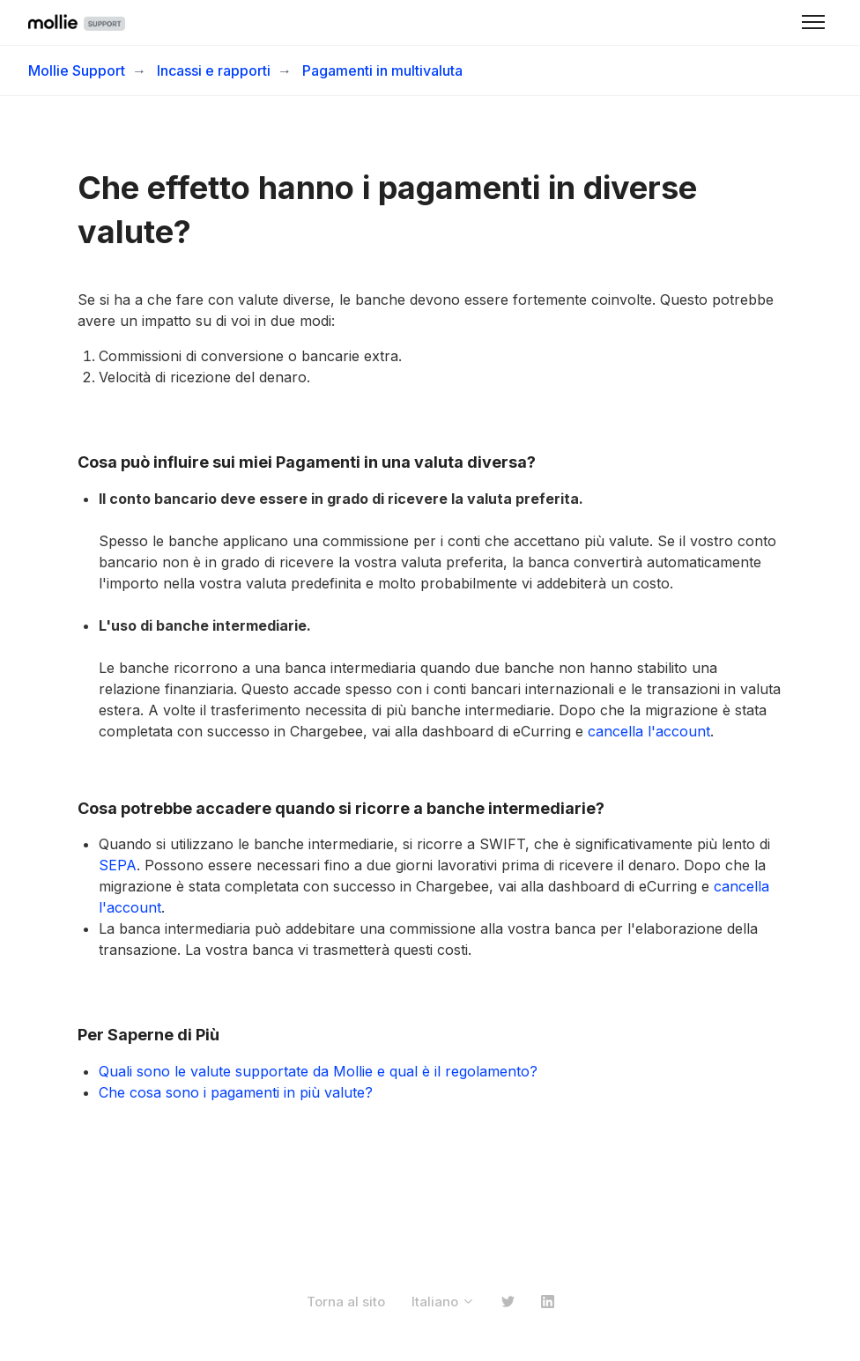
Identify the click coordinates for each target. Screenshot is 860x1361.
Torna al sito (346, 1301)
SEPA (118, 865)
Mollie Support (76, 70)
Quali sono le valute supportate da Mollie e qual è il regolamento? (318, 1071)
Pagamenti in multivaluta (382, 70)
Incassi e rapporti (214, 70)
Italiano (443, 1301)
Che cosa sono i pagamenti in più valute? (236, 1092)
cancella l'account (649, 731)
